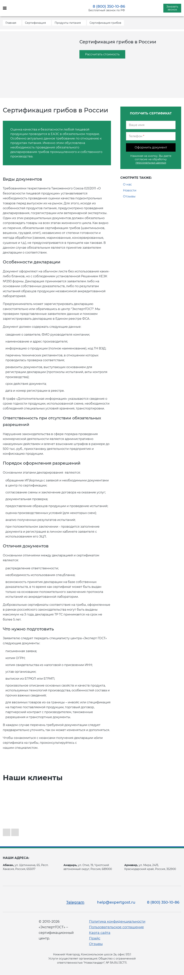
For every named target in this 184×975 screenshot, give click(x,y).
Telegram (75, 902)
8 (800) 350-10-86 (109, 6)
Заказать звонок (172, 8)
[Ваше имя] (151, 125)
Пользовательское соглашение (116, 927)
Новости (129, 190)
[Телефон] (151, 136)
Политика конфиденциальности (117, 921)
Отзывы (129, 196)
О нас (127, 184)
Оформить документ (151, 147)
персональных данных (151, 162)
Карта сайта (99, 933)
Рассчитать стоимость (102, 54)
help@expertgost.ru (116, 902)
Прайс (94, 938)
